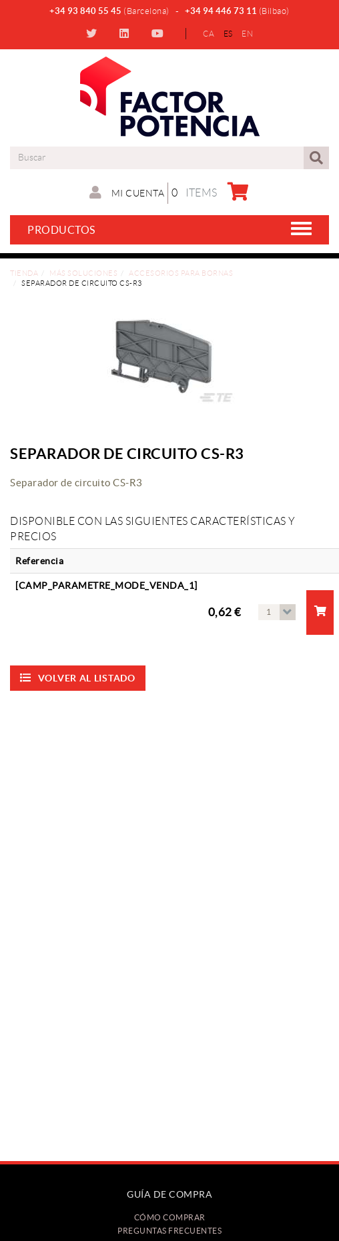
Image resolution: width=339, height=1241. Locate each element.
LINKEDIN (125, 33)
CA (208, 33)
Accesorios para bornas (181, 273)
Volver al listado (77, 677)
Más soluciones (83, 273)
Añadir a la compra (320, 610)
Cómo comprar (170, 1217)
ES (228, 33)
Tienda (24, 273)
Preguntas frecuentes (169, 1230)
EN (247, 33)
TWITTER (93, 33)
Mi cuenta (127, 192)
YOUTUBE (159, 33)
